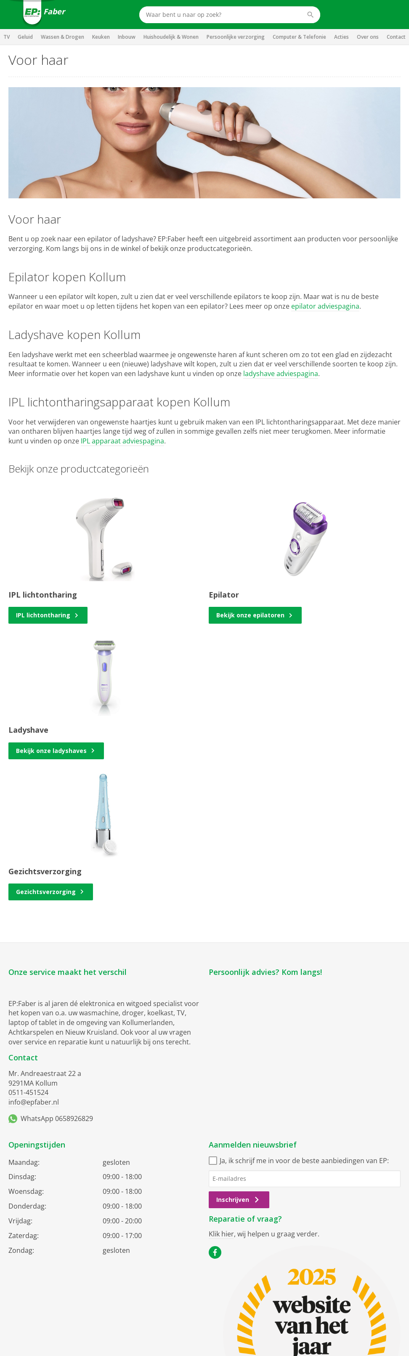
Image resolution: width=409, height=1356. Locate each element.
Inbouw (126, 36)
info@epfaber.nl (33, 1102)
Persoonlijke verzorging (236, 36)
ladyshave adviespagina (280, 373)
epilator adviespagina (325, 306)
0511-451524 (28, 1092)
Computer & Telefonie (299, 36)
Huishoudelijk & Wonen (171, 36)
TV (6, 36)
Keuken (101, 36)
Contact (396, 36)
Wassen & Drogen (62, 36)
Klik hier (221, 1234)
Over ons (368, 36)
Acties (341, 36)
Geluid (25, 36)
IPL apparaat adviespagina (122, 441)
